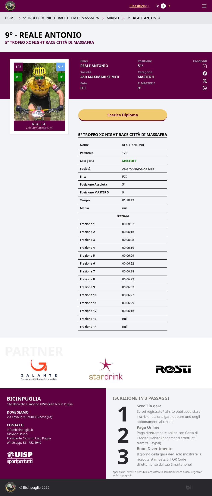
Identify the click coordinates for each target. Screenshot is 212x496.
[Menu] (204, 6)
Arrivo (113, 18)
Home (10, 18)
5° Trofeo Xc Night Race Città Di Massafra (61, 18)
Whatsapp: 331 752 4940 (24, 442)
